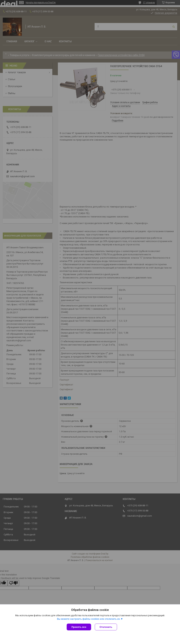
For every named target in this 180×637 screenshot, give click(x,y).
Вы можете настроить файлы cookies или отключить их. (88, 619)
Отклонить (106, 627)
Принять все (78, 627)
